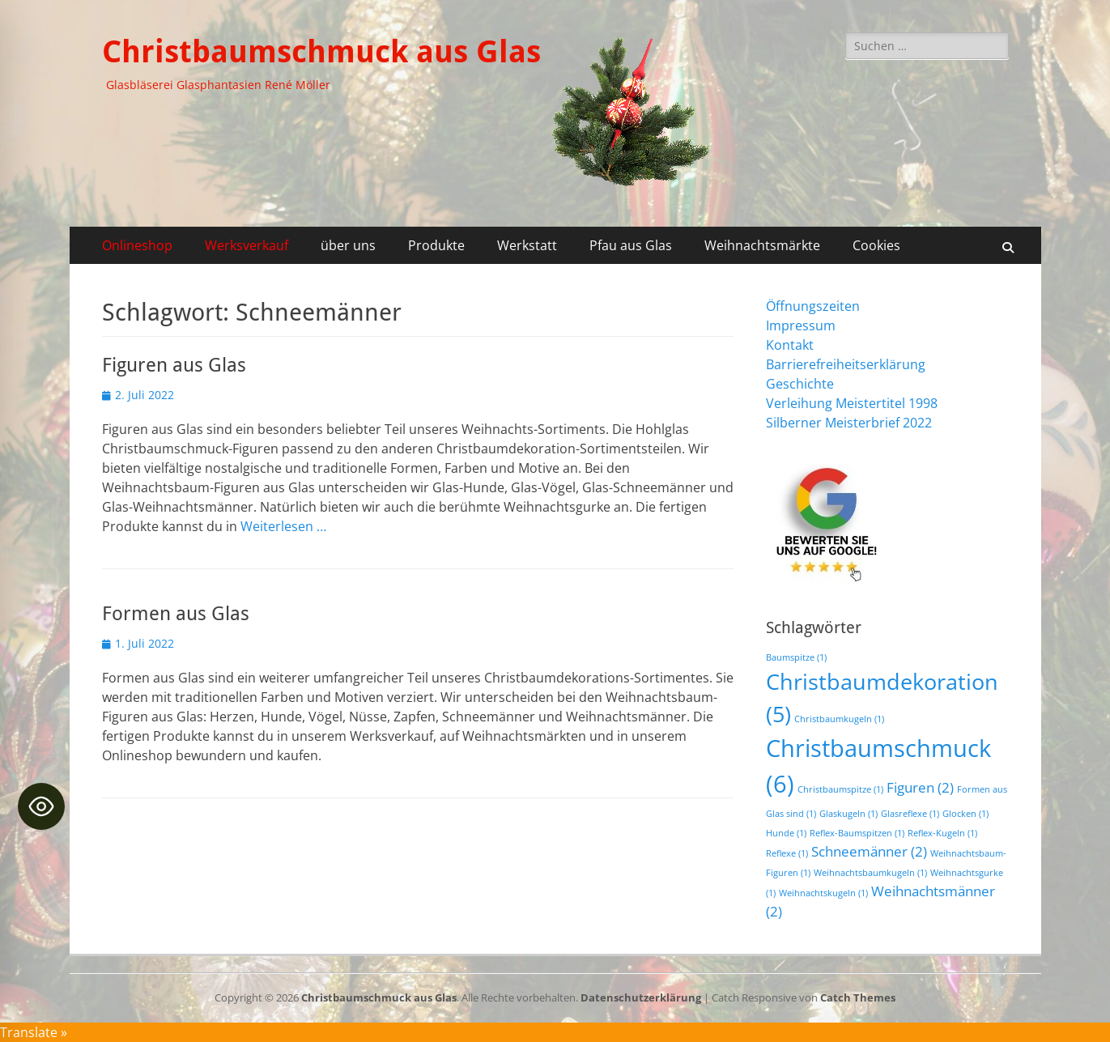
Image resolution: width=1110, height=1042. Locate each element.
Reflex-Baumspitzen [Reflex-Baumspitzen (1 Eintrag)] (857, 833)
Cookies (876, 245)
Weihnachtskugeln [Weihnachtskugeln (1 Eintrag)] (823, 893)
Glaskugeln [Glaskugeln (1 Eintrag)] (848, 813)
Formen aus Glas (175, 613)
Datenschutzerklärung (641, 997)
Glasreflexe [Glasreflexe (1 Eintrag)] (910, 813)
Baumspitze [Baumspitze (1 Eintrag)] (796, 657)
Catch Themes (857, 997)
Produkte (436, 245)
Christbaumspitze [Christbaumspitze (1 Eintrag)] (840, 789)
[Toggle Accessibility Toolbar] (41, 806)
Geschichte (800, 384)
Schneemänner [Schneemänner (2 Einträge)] (869, 851)
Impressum (801, 325)
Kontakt (790, 345)
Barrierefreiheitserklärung (845, 364)
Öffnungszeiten (813, 306)
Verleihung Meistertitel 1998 (852, 403)
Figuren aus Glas (174, 365)
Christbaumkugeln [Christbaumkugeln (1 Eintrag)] (839, 719)
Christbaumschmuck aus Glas (321, 52)
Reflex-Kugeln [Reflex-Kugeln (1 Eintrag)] (942, 833)
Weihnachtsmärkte (762, 245)
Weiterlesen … (283, 526)
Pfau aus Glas (630, 245)
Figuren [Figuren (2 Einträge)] (920, 787)
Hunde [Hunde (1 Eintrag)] (786, 833)
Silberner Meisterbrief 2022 (849, 423)
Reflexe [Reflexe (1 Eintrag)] (787, 853)
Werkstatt (527, 245)
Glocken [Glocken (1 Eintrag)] (965, 813)
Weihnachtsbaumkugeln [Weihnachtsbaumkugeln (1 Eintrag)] (870, 872)
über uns (348, 245)
